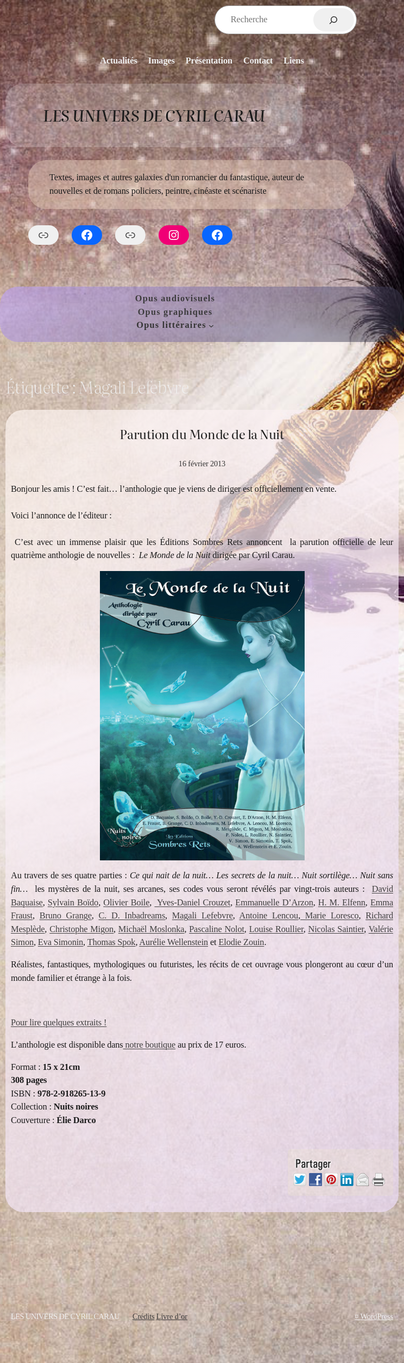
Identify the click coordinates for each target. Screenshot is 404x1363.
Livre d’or (171, 1316)
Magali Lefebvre (202, 915)
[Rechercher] (333, 19)
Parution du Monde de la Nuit (201, 434)
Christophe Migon (81, 929)
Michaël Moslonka (151, 929)
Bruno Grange (66, 915)
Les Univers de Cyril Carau (153, 114)
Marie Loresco (329, 915)
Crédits (143, 1316)
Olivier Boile (126, 902)
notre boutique (149, 1044)
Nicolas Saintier (336, 929)
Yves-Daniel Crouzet (192, 902)
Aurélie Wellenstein (173, 942)
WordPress (376, 1316)
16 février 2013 (202, 463)
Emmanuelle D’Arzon (274, 902)
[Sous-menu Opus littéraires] (211, 325)
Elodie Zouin (241, 942)
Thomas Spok (111, 942)
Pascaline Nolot (216, 929)
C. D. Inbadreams (132, 915)
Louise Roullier (276, 929)
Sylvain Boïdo (73, 902)
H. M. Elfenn (341, 902)
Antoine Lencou (269, 915)
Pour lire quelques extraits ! (58, 1022)
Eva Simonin (60, 942)
